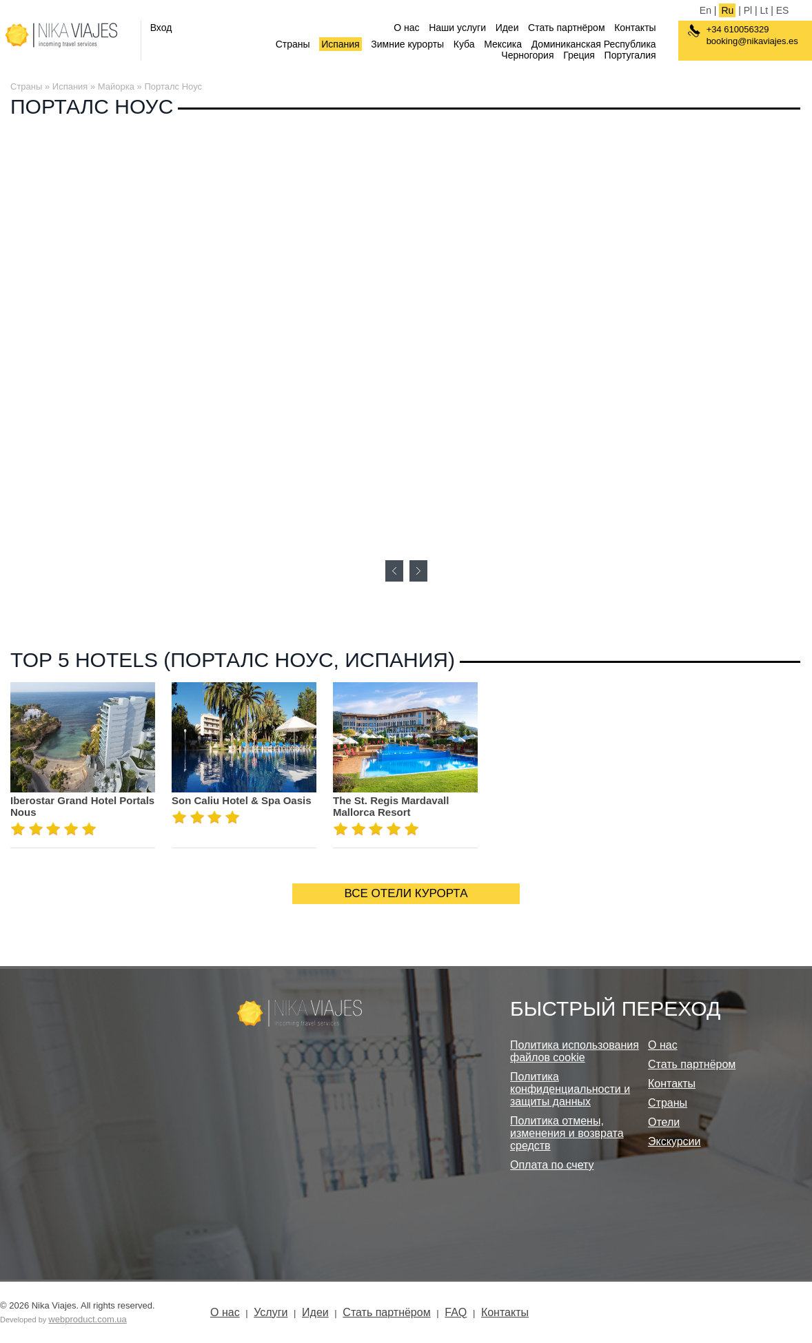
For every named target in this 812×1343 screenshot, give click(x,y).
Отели (664, 1122)
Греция (579, 55)
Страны (293, 44)
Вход (161, 27)
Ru (727, 10)
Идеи (507, 27)
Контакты (635, 27)
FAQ (456, 1312)
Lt (764, 10)
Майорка (116, 86)
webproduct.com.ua (87, 1319)
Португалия (630, 55)
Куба (464, 44)
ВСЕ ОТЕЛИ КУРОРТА (406, 893)
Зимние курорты (407, 44)
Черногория (527, 55)
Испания (340, 44)
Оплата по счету (552, 1165)
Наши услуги (457, 27)
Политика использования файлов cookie (574, 1051)
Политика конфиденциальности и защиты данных (570, 1089)
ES (782, 10)
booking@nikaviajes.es (752, 41)
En (705, 10)
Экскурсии (674, 1141)
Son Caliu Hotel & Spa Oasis (242, 800)
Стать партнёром (566, 27)
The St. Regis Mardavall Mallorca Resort (391, 806)
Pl (748, 10)
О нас (406, 27)
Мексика (503, 44)
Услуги (270, 1312)
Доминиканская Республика (593, 44)
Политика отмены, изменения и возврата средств (567, 1133)
